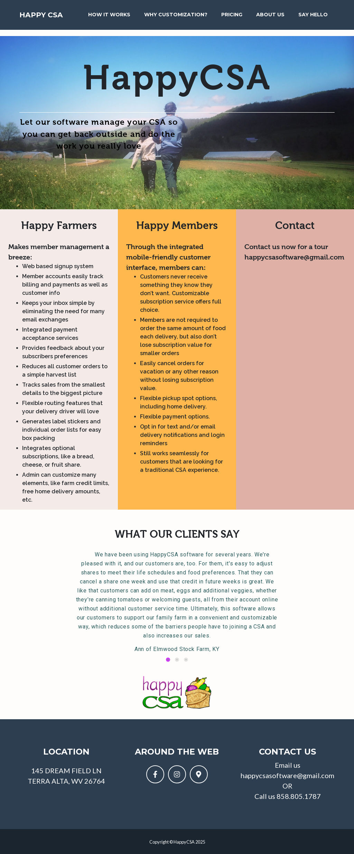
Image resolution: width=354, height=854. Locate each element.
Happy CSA (48, 21)
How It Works (100, 21)
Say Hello (307, 21)
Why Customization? (170, 21)
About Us (267, 21)
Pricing (232, 17)
